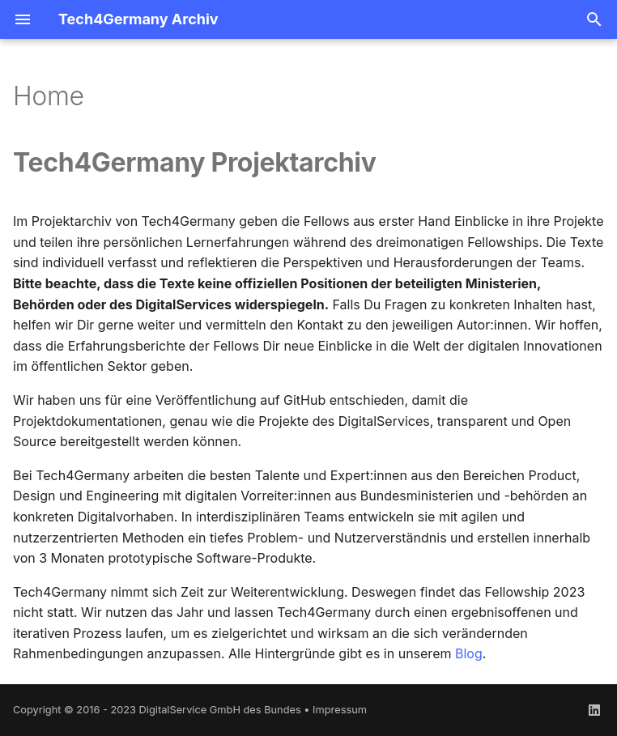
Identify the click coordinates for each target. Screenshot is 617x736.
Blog (469, 653)
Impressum (340, 710)
